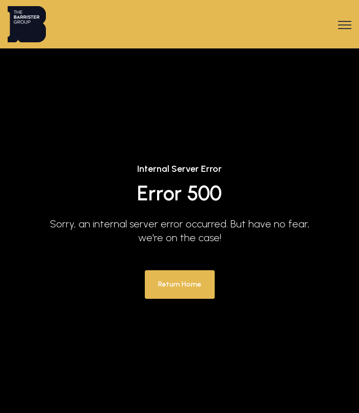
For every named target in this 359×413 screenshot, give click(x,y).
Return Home (179, 284)
